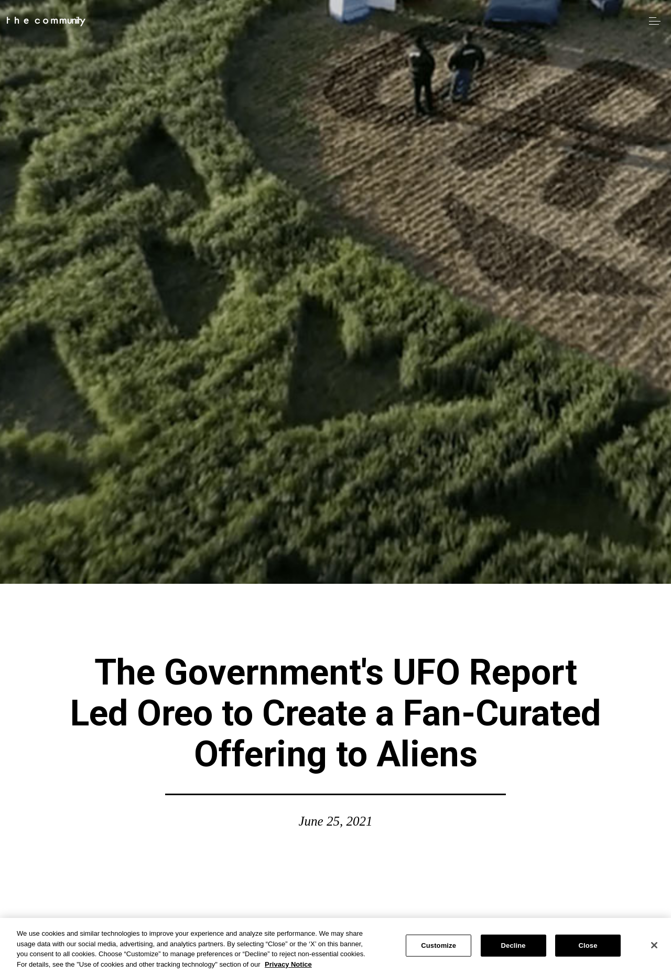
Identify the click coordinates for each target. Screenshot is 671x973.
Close (588, 948)
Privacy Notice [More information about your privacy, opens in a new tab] (288, 967)
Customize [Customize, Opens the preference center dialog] (438, 948)
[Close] (654, 947)
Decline (513, 948)
